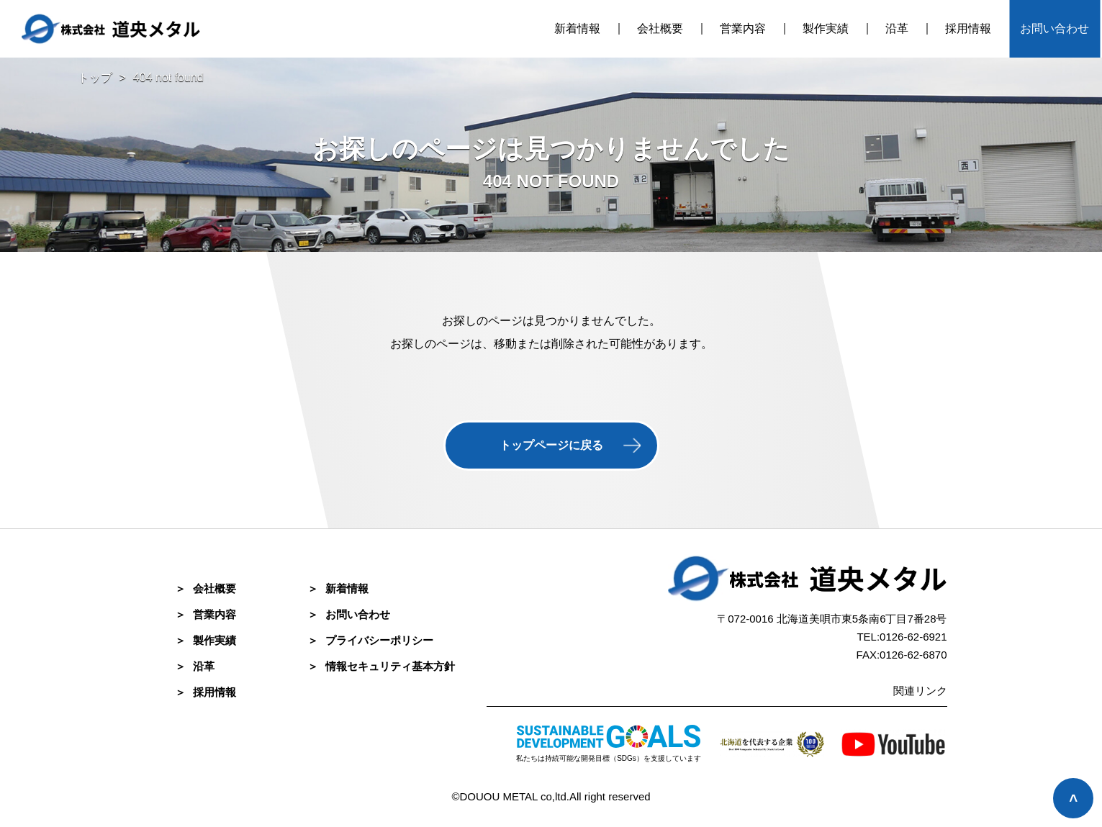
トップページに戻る (551, 445)
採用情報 (968, 29)
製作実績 (826, 29)
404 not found (168, 77)
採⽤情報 (205, 692)
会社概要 (660, 29)
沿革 (896, 29)
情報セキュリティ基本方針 (381, 666)
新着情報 (577, 29)
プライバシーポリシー (370, 640)
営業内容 (743, 29)
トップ (95, 77)
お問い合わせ (1054, 28)
